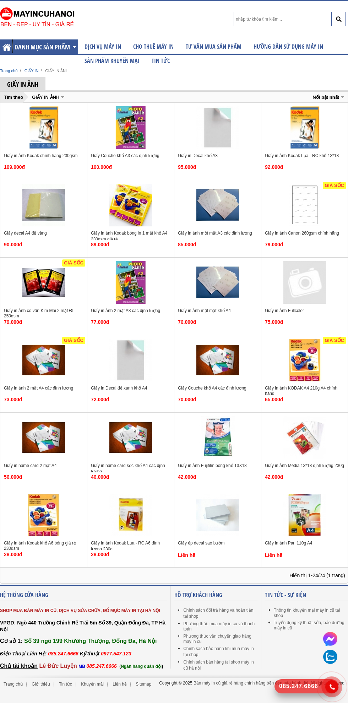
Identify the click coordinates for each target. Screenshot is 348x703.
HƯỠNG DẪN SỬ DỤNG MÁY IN (288, 46)
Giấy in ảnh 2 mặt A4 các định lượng (38, 388)
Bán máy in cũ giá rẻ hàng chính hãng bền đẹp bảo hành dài (251, 683)
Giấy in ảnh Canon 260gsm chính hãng (302, 233)
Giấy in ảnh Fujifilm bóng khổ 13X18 (212, 465)
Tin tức (161, 61)
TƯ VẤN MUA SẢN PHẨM (213, 46)
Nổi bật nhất (325, 97)
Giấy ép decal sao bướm (201, 543)
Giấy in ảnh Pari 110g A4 (288, 543)
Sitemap (143, 684)
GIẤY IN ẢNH (45, 97)
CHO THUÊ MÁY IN (153, 46)
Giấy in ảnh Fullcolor (284, 310)
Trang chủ (13, 684)
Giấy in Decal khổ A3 (198, 155)
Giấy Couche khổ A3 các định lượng (125, 155)
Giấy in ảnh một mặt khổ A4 (204, 310)
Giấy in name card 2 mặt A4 (30, 465)
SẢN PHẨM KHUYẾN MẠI (112, 61)
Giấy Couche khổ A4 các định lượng (212, 388)
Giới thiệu (41, 684)
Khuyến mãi (92, 684)
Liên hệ (120, 684)
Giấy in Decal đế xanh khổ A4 (119, 388)
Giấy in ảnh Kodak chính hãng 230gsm (40, 155)
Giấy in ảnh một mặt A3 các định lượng (215, 233)
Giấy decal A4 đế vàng (25, 233)
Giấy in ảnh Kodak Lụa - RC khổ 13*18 (302, 155)
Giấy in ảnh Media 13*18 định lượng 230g (304, 465)
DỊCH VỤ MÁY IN (103, 46)
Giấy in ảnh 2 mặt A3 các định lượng (125, 310)
